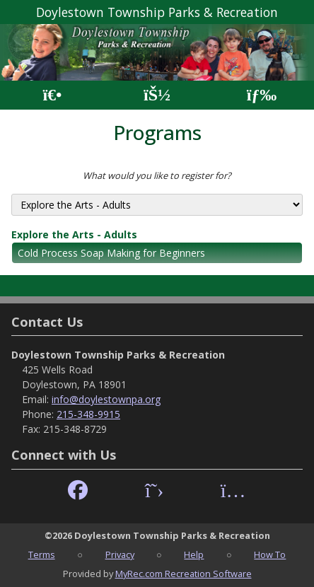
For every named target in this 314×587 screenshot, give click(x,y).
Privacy (119, 554)
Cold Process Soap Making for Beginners (111, 253)
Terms (41, 554)
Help (194, 554)
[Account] (157, 95)
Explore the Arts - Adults (74, 234)
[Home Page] (52, 95)
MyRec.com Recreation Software (183, 573)
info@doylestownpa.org (106, 399)
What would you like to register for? (157, 175)
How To (270, 554)
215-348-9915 (88, 414)
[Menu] (262, 95)
